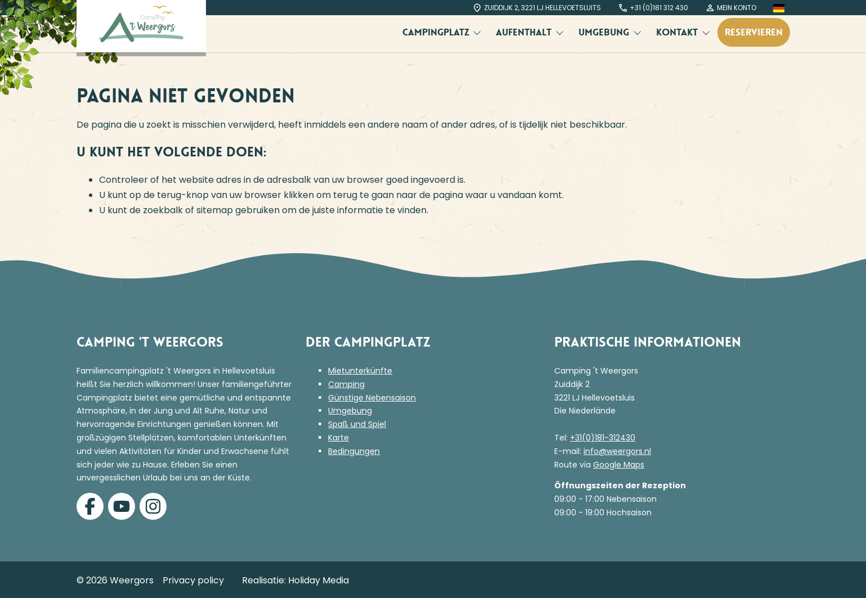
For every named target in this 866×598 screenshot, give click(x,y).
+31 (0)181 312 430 (653, 8)
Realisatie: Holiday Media (295, 580)
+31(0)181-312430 (602, 437)
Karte (338, 437)
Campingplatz (437, 32)
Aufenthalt (525, 32)
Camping (346, 384)
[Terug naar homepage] (141, 26)
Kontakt (678, 32)
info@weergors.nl (617, 451)
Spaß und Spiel (357, 424)
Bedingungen (354, 451)
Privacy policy (193, 580)
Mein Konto (730, 8)
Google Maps (618, 464)
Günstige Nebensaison (372, 397)
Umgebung (605, 32)
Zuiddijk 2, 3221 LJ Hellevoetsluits (536, 8)
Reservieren (754, 32)
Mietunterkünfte (360, 370)
